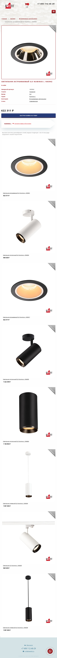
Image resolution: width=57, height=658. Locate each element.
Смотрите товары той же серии (22, 123)
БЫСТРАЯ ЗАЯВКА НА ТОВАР (28, 115)
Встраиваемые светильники (28, 19)
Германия (32, 92)
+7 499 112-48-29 (46, 4)
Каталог (12, 19)
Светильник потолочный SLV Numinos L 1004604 (16, 441)
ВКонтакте (30, 645)
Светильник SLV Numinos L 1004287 (12, 565)
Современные (33, 101)
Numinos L (32, 96)
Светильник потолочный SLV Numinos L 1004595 (16, 379)
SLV (30, 94)
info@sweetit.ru (29, 651)
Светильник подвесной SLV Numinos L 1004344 (15, 503)
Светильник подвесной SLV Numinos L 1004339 (15, 627)
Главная (4, 19)
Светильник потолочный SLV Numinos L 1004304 (16, 255)
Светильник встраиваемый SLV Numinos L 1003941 (16, 193)
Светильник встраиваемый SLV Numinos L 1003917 (16, 317)
